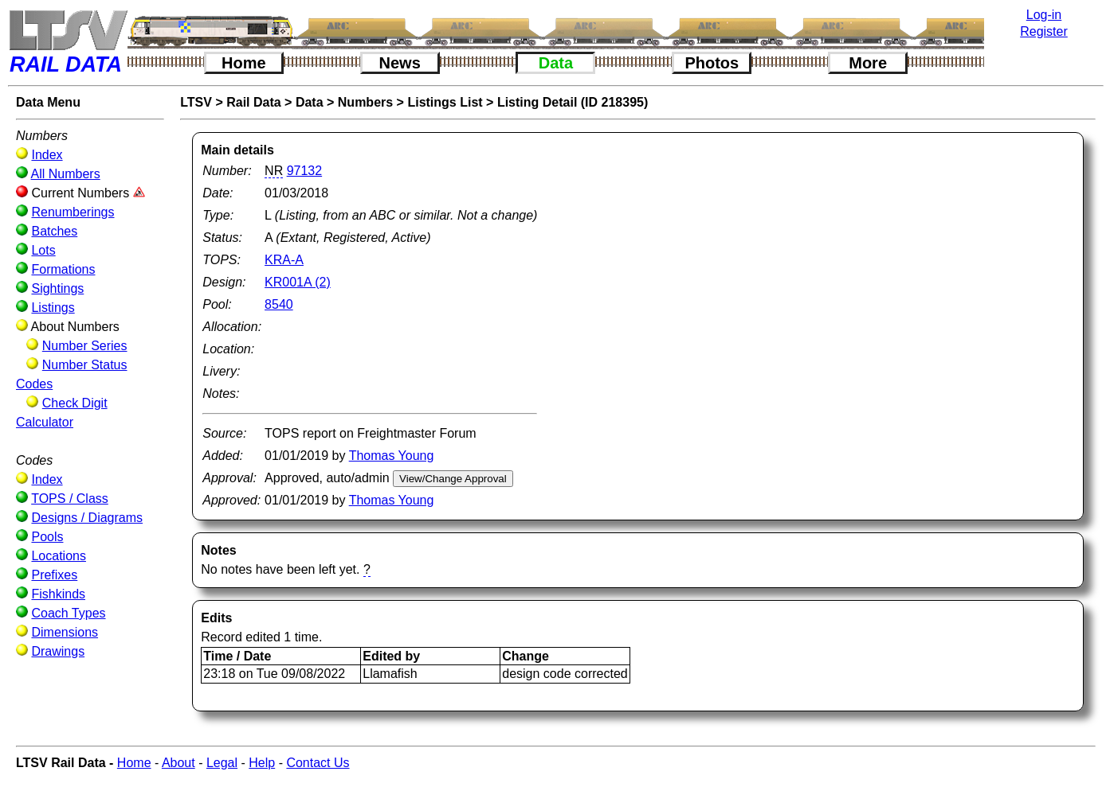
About (178, 762)
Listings (52, 307)
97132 (305, 170)
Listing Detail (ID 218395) (572, 102)
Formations (63, 269)
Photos (711, 63)
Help (262, 762)
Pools (47, 536)
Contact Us (317, 762)
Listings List (444, 102)
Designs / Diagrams (87, 517)
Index (46, 155)
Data (556, 63)
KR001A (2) (298, 282)
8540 (279, 304)
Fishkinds (58, 594)
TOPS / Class (69, 498)
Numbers (365, 102)
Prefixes (54, 575)
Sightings (57, 288)
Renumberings (72, 212)
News (400, 63)
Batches (54, 231)
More (868, 63)
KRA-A (284, 260)
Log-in (1043, 14)
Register (1044, 31)
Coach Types (68, 613)
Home (244, 63)
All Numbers (65, 174)
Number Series (84, 346)
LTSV (196, 102)
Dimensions (64, 632)
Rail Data (253, 102)
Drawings (57, 651)
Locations (58, 556)
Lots (43, 250)
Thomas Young (391, 455)
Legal (221, 762)
